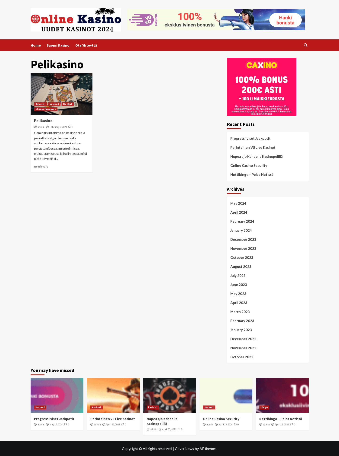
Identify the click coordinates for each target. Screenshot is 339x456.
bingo (264, 407)
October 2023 (241, 257)
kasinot (54, 104)
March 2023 (240, 312)
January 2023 (241, 330)
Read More (41, 166)
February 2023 (242, 321)
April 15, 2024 (225, 424)
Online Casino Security (248, 165)
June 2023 (238, 284)
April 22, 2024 (113, 424)
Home (36, 45)
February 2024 (242, 221)
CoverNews (184, 448)
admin (41, 127)
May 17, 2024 (56, 424)
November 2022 (243, 348)
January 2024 (241, 230)
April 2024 (238, 212)
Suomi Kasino (58, 45)
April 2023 (238, 303)
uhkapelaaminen (45, 109)
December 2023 (243, 239)
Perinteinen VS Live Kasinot (253, 147)
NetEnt (67, 104)
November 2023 (243, 248)
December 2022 (243, 339)
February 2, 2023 (58, 127)
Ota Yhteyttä (86, 45)
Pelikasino (43, 120)
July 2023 (238, 275)
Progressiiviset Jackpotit (250, 138)
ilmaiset (40, 104)
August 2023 (240, 266)
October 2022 (241, 357)
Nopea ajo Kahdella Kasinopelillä (256, 156)
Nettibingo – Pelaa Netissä (251, 174)
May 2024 (238, 203)
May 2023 (238, 293)
